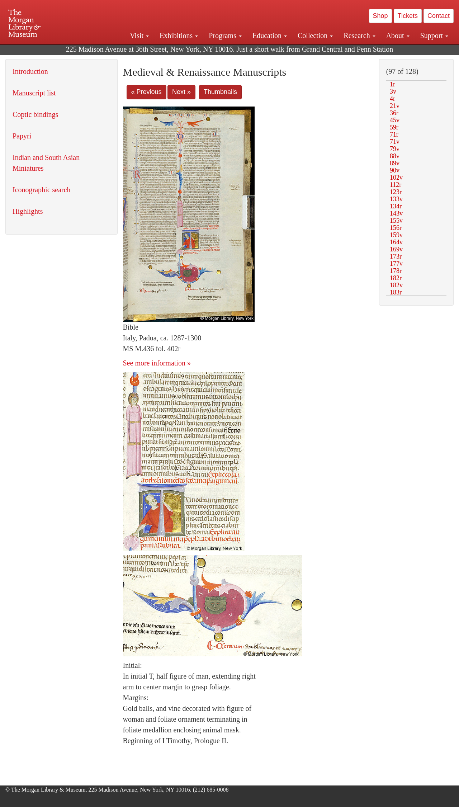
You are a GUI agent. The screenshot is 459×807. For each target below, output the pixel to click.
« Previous (146, 91)
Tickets (408, 15)
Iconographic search (42, 190)
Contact (438, 15)
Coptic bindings (35, 114)
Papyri (22, 136)
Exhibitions (179, 35)
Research (359, 35)
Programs (225, 35)
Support (434, 35)
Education (269, 35)
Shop (380, 15)
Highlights (28, 211)
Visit (139, 35)
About (398, 35)
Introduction (30, 71)
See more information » (157, 363)
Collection (315, 35)
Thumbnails (220, 91)
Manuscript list (34, 93)
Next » (181, 91)
